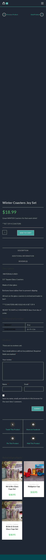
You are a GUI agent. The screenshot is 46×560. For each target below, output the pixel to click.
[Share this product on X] (13, 426)
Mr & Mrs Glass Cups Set (12, 487)
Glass (11, 484)
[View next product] (42, 14)
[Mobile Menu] (42, 3)
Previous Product (12, 14)
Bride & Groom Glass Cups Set (12, 527)
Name (5, 384)
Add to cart (26, 233)
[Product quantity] (4, 232)
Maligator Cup (34, 486)
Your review (7, 360)
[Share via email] (33, 440)
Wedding (15, 484)
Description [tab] (23, 250)
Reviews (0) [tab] (23, 261)
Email (27, 384)
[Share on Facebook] (33, 426)
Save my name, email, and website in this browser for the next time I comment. (22, 400)
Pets (37, 484)
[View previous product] (4, 14)
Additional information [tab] (23, 256)
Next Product (35, 14)
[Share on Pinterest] (13, 440)
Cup (7, 484)
